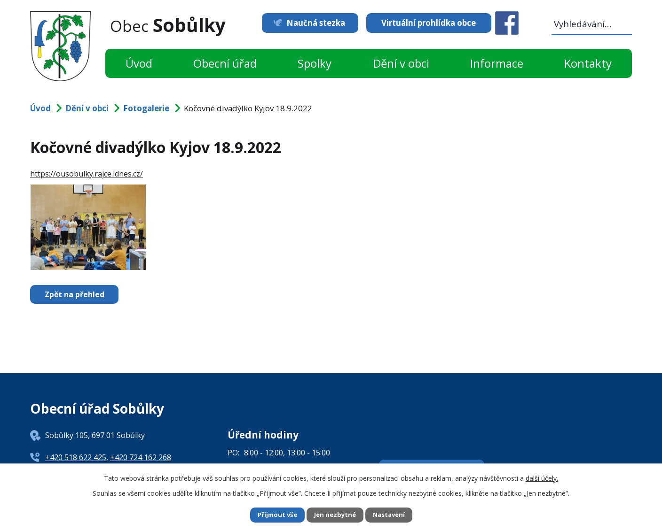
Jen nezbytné (335, 514)
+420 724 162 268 (140, 457)
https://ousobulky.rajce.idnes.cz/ (86, 174)
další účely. (542, 477)
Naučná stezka (311, 22)
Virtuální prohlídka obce (428, 22)
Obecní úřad (225, 63)
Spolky (314, 63)
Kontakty (588, 63)
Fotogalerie (146, 108)
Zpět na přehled (77, 294)
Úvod (139, 63)
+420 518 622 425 (75, 457)
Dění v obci (401, 63)
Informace (496, 63)
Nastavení (391, 514)
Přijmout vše (274, 514)
